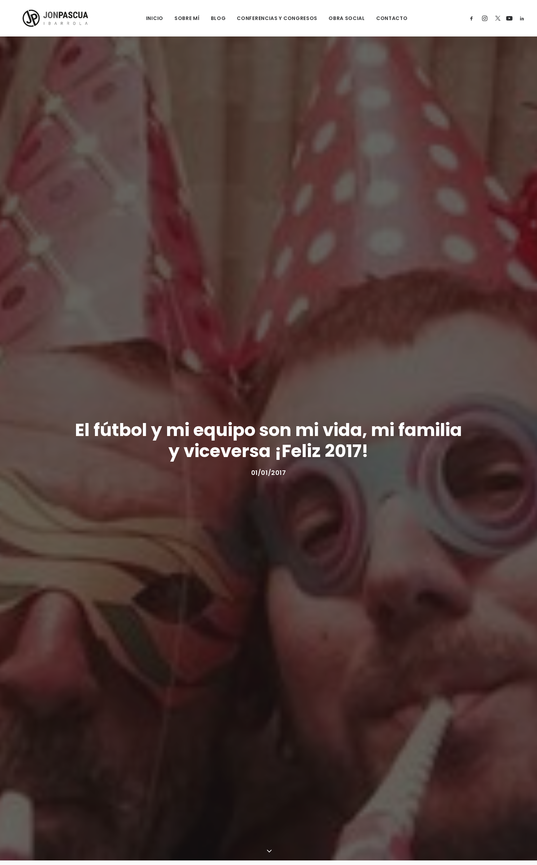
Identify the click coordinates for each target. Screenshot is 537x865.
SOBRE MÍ (178, 18)
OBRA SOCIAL (339, 18)
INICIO (146, 18)
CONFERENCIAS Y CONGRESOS (269, 18)
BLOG (210, 18)
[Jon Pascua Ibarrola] (45, 18)
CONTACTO (383, 18)
